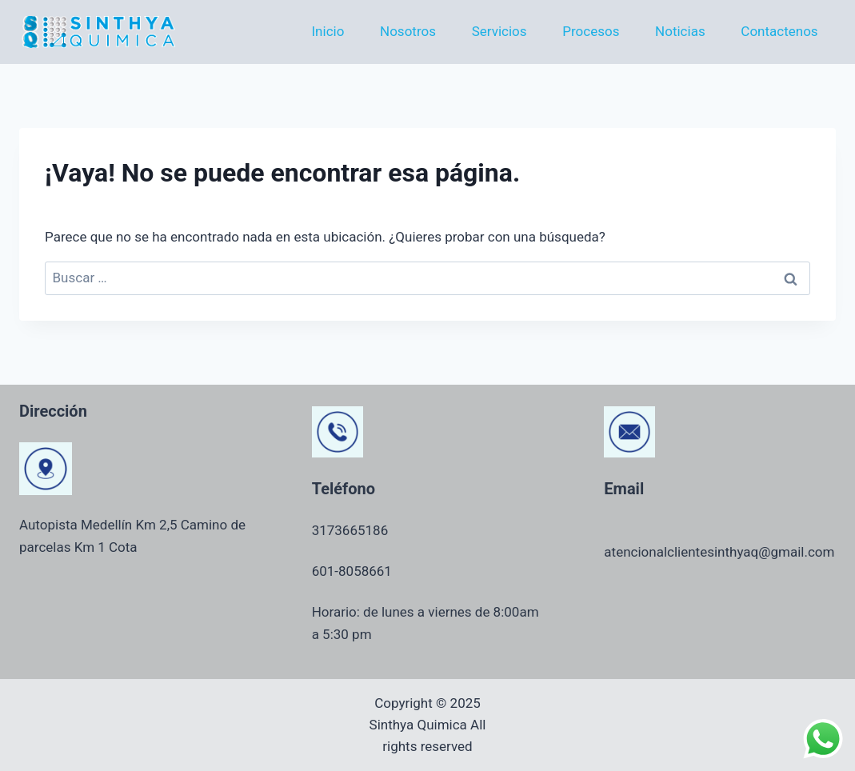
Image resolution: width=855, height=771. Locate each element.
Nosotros (408, 31)
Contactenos (779, 31)
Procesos (590, 31)
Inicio (327, 31)
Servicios (499, 31)
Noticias (680, 31)
